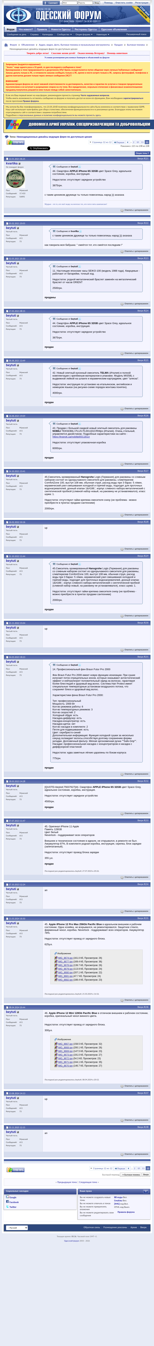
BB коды (118, 1197)
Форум (10, 29)
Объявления (27, 44)
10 (137, 142)
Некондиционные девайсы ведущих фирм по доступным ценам (54, 136)
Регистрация (141, 3)
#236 (146, 1007)
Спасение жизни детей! (63, 53)
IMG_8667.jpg (65, 1044)
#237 (146, 1093)
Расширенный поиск (136, 34)
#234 (146, 884)
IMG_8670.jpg (65, 1065)
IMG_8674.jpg (65, 958)
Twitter (13, 1207)
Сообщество (63, 34)
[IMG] (117, 1203)
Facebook (14, 1202)
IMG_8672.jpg (65, 1058)
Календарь (47, 34)
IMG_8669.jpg (65, 1051)
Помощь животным (117, 53)
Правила (42, 29)
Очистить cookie (124, 3)
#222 (146, 223)
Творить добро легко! (38, 53)
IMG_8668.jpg (65, 1047)
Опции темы (141, 153)
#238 (146, 1127)
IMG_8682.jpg (65, 979)
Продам (118, 44)
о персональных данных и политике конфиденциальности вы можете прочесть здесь (59, 115)
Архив (134, 1227)
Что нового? (26, 29)
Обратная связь (92, 1227)
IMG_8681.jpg (65, 976)
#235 (146, 918)
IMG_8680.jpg (65, 972)
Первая (119, 142)
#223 (146, 258)
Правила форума (125, 1212)
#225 (146, 360)
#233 (146, 820)
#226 (146, 415)
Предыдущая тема (67, 1182)
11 (142, 142)
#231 (146, 656)
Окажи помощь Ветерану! (91, 53)
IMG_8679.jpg (65, 969)
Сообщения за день (16, 34)
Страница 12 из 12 (102, 142)
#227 (146, 471)
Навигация (101, 34)
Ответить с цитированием (134, 210)
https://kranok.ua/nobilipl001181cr (71, 436)
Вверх (140, 158)
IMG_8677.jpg (65, 961)
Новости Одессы (60, 29)
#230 (146, 622)
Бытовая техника (136, 44)
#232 (146, 781)
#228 (146, 521)
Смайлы (118, 1200)
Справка (34, 34)
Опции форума (83, 34)
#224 (146, 310)
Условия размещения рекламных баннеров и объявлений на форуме (76, 57)
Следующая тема (88, 1182)
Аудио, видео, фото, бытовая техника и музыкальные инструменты (74, 44)
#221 (146, 158)
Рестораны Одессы (86, 29)
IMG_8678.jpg (65, 965)
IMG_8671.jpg (65, 1062)
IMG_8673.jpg (65, 1055)
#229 (146, 556)
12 (147, 142)
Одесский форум (71, 1241)
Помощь (108, 3)
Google (13, 1197)
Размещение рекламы (115, 1227)
